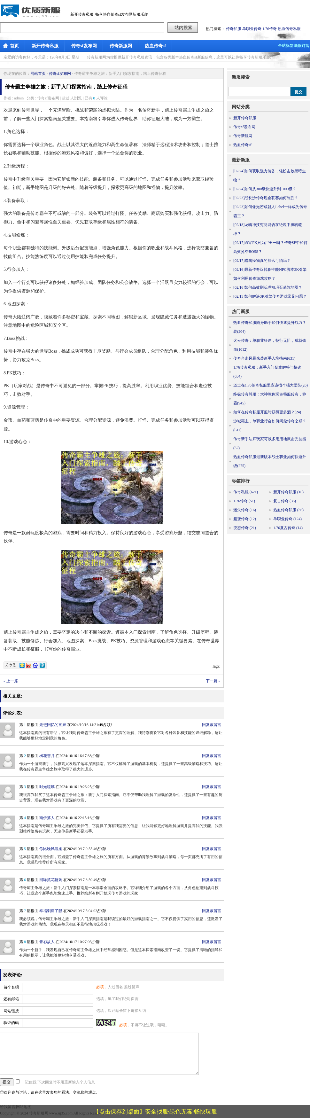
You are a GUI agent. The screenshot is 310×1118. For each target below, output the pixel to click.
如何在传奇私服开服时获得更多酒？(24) (267, 412)
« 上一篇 (11, 681)
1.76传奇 (269, 29)
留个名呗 (11, 987)
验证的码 (11, 1022)
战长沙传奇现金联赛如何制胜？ (265, 198)
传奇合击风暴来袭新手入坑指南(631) (264, 358)
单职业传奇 (251, 29)
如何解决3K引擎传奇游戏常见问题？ (270, 296)
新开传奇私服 (45, 45)
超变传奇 (244, 519)
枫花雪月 (47, 756)
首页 (14, 45)
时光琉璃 (47, 787)
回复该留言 (211, 725)
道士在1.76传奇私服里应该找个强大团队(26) (270, 385)
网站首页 (38, 73)
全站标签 (285, 45)
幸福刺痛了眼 (50, 911)
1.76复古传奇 (288, 528)
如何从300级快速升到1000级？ (264, 189)
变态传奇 (244, 528)
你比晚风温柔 (50, 849)
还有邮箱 (11, 999)
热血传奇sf (155, 45)
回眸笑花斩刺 (50, 880)
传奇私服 (233, 29)
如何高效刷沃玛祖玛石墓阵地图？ (267, 287)
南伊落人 (47, 818)
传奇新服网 (121, 45)
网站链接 (11, 1011)
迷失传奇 (244, 510)
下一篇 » (213, 681)
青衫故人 (47, 942)
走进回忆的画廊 (52, 725)
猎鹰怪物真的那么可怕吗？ (262, 260)
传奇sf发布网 (84, 45)
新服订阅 (301, 45)
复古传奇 (284, 501)
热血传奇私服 (289, 29)
